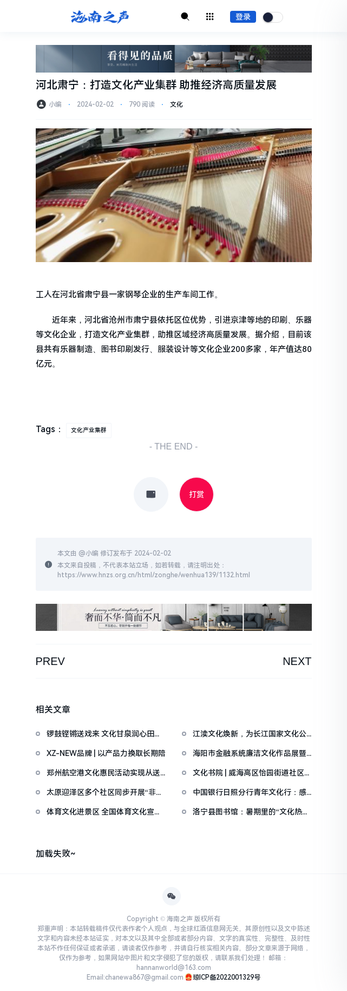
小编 (92, 553)
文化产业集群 (89, 430)
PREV (50, 661)
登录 (243, 16)
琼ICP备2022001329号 (226, 977)
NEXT (297, 661)
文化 (176, 104)
